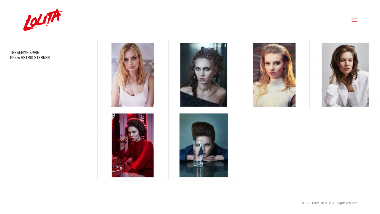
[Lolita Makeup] (44, 20)
